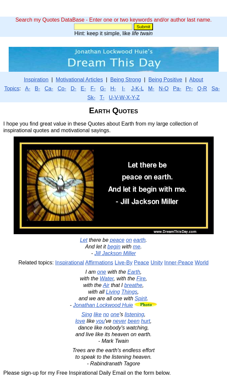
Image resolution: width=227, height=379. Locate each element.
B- (37, 88)
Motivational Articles (79, 79)
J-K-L (137, 88)
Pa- (177, 88)
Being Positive (165, 79)
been (134, 321)
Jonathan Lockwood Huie (103, 305)
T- (102, 97)
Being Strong (125, 79)
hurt (145, 321)
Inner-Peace (178, 262)
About (196, 79)
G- (103, 88)
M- (151, 88)
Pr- (189, 88)
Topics (11, 88)
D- (73, 88)
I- (123, 88)
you (100, 321)
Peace (141, 262)
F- (92, 88)
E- (83, 88)
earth (139, 240)
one (101, 272)
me (136, 246)
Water (107, 278)
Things (129, 292)
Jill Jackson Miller (115, 253)
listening (134, 314)
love (80, 321)
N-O (163, 88)
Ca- (49, 88)
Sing (86, 314)
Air (106, 285)
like (98, 314)
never (119, 321)
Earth (133, 272)
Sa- (216, 88)
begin (113, 246)
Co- (62, 88)
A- (27, 88)
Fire (141, 278)
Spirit (141, 298)
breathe (133, 285)
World (202, 262)
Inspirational (69, 262)
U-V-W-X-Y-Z (124, 97)
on (129, 240)
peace (117, 240)
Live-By (123, 262)
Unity (157, 262)
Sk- (91, 97)
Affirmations (99, 262)
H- (113, 88)
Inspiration (36, 79)
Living (113, 292)
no (106, 314)
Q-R (202, 88)
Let (83, 240)
